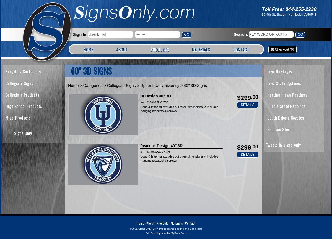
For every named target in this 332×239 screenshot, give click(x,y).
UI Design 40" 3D (155, 96)
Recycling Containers (23, 71)
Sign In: (80, 34)
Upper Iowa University (159, 85)
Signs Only (47, 32)
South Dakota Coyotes (285, 117)
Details (247, 105)
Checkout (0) (284, 49)
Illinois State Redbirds (286, 106)
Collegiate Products (22, 94)
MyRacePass (178, 233)
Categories (93, 85)
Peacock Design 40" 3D (161, 146)
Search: (241, 34)
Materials (201, 49)
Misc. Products (18, 117)
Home (88, 49)
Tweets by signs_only (283, 144)
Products (160, 49)
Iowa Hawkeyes (279, 71)
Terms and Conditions (189, 228)
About (122, 49)
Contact (241, 49)
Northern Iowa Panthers (287, 94)
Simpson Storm (279, 129)
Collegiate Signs (19, 83)
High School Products (24, 106)
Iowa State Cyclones (284, 83)
